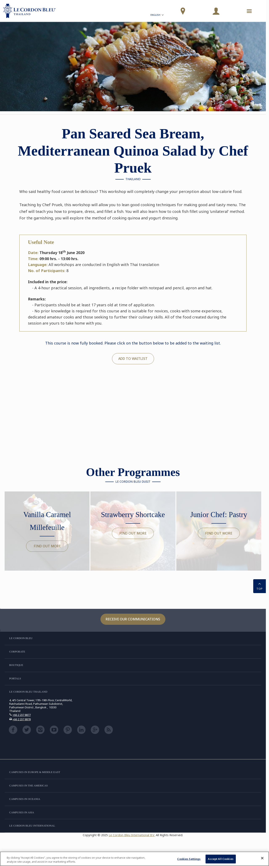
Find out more (47, 546)
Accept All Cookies (220, 859)
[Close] (262, 858)
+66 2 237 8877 (22, 715)
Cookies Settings (188, 859)
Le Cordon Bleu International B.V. (132, 835)
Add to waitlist (133, 358)
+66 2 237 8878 (22, 719)
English (157, 15)
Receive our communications (133, 619)
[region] (134, 859)
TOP (259, 586)
